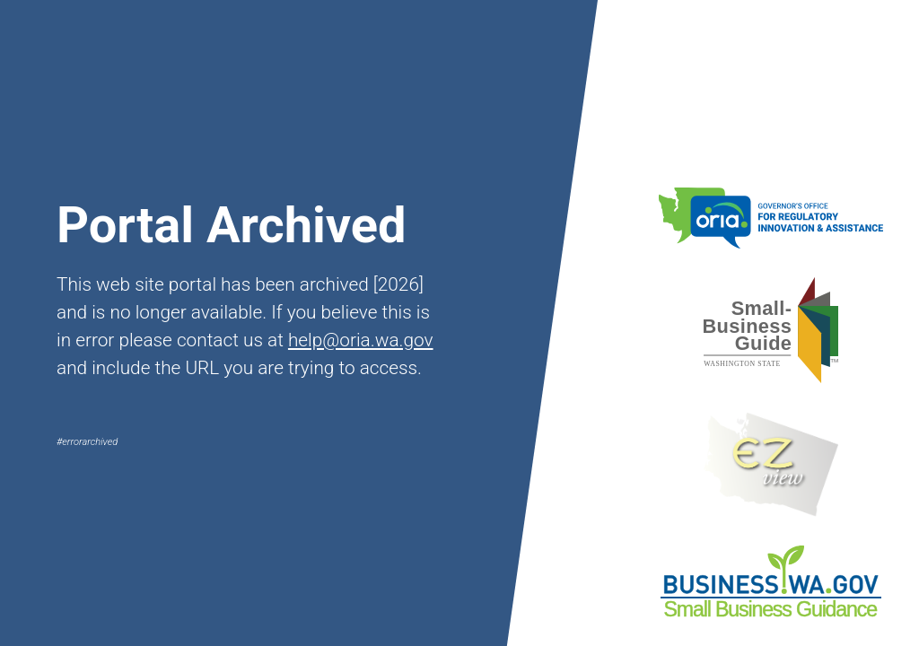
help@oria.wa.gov (360, 340)
